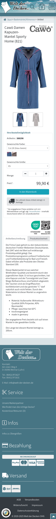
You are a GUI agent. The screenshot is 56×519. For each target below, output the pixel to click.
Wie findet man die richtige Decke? (18, 406)
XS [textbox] (9, 166)
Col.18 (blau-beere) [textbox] (17, 148)
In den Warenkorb (28, 191)
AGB (19, 499)
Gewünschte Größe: (16, 162)
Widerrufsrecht (20, 505)
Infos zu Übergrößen (12, 433)
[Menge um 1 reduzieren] (25, 173)
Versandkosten (34, 211)
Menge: (10, 175)
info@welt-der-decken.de (21, 382)
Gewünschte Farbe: (16, 144)
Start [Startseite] (8, 19)
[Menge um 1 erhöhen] (46, 173)
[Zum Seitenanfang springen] (53, 517)
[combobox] (28, 148)
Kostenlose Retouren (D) (14, 410)
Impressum (37, 505)
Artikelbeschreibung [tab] (15, 238)
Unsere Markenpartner (12, 403)
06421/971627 (13, 374)
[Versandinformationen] (11, 489)
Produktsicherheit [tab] (38, 238)
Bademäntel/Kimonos (24, 19)
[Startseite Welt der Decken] (21, 354)
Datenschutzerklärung (28, 510)
